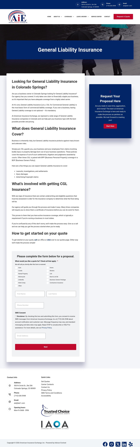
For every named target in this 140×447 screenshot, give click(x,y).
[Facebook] (105, 442)
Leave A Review (83, 16)
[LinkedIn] (124, 442)
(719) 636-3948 (111, 5)
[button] (110, 126)
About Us (58, 16)
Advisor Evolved (60, 440)
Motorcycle (21, 277)
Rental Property (23, 273)
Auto (19, 267)
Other (20, 286)
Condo (20, 270)
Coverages (70, 16)
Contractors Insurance (56, 283)
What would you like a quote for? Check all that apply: (36, 261)
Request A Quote (123, 17)
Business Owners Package (58, 280)
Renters (52, 270)
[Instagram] (111, 442)
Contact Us (45, 385)
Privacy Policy (47, 328)
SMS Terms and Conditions (51, 391)
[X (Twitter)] (118, 442)
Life (51, 273)
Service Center (96, 16)
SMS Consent (20, 313)
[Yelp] (130, 442)
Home (49, 16)
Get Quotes (45, 379)
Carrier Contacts (47, 382)
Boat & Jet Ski (54, 277)
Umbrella (21, 280)
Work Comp (21, 283)
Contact (107, 16)
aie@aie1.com (127, 5)
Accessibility (46, 394)
